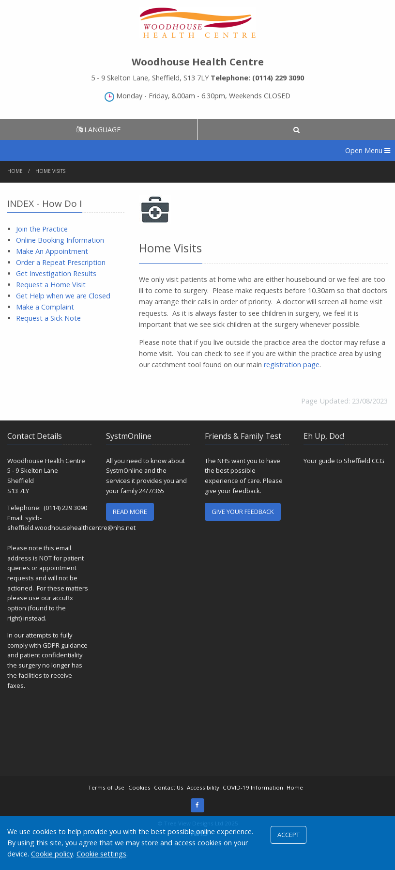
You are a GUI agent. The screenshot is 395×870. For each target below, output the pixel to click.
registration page (291, 364)
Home (15, 171)
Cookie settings (101, 853)
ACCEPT (288, 834)
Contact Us (168, 787)
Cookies (139, 787)
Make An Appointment (52, 251)
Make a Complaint (45, 306)
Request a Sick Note (48, 318)
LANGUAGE (98, 129)
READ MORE (130, 511)
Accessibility (203, 787)
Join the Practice (42, 228)
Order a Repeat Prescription (61, 262)
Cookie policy (52, 853)
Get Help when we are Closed (63, 295)
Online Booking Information (60, 240)
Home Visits (50, 171)
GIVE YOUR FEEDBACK (243, 511)
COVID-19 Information (253, 787)
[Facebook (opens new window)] (198, 805)
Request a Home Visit (51, 284)
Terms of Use (106, 787)
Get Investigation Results (56, 273)
